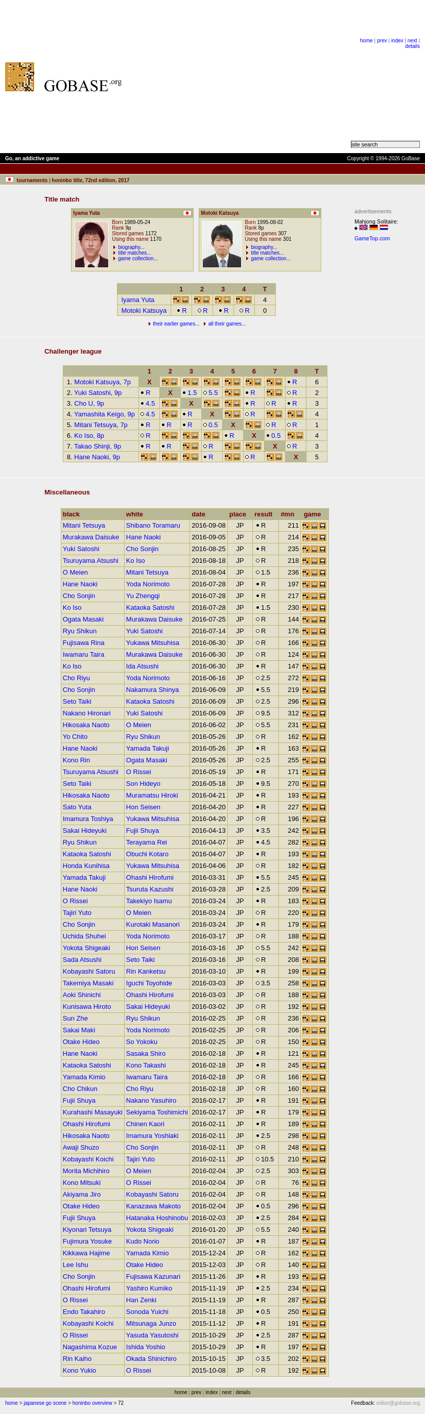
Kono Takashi (146, 1065)
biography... (131, 247)
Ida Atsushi (142, 666)
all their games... (227, 324)
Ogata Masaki (83, 619)
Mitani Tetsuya (84, 525)
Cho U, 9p (89, 403)
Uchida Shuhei (84, 936)
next (412, 40)
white (137, 514)
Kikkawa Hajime (86, 1253)
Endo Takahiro (84, 1312)
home (366, 40)
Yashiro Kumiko (149, 1288)
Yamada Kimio (84, 1077)
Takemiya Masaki (88, 983)
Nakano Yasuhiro (151, 1100)
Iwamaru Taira (83, 654)
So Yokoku (141, 1042)
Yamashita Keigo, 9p (104, 414)
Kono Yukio (80, 1370)
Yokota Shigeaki (86, 948)
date (201, 514)
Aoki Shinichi (82, 995)
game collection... (138, 258)
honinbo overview (92, 1403)
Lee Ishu (75, 1265)
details (412, 46)
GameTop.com (372, 238)
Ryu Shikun (80, 631)
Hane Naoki (143, 537)
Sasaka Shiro (146, 1053)
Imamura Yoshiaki (152, 1135)
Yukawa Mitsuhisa (152, 643)
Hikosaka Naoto (86, 725)
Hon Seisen (143, 807)
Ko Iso (135, 560)
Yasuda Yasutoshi (152, 1335)
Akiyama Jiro (82, 1194)
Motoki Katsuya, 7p (102, 382)
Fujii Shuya (142, 830)
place (240, 514)
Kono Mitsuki (82, 1182)
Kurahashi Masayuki (93, 1112)
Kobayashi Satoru (89, 971)
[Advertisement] (241, 76)
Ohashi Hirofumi (150, 877)
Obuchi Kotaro (147, 854)
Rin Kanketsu (146, 971)
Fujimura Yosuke (87, 1241)
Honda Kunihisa (86, 866)
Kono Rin (76, 760)
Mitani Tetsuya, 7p (101, 425)
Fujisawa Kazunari (153, 1276)
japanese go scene (44, 1403)
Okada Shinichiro (151, 1358)
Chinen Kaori (145, 1124)
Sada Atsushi (82, 959)
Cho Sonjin (142, 549)
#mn (289, 514)
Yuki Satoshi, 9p (98, 392)
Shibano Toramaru (153, 525)
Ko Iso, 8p (89, 435)
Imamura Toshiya (88, 819)
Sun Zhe (75, 1018)
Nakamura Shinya (152, 689)
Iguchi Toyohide (149, 983)
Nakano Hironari (87, 713)
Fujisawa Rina (84, 643)
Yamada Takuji (147, 748)
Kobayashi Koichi (88, 1159)
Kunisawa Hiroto (87, 1006)
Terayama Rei (146, 842)
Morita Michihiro (86, 1171)
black (73, 514)
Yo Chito (75, 736)
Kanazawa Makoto (153, 1206)
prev (382, 40)
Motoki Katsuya (144, 310)
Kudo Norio (142, 1241)
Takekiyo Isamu (149, 901)
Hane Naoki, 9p (97, 457)
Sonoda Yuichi (147, 1312)
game (315, 514)
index (397, 40)
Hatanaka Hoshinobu (157, 1218)
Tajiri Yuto (77, 912)
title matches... (134, 253)
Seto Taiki (77, 701)
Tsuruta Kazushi (150, 889)
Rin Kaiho (77, 1358)
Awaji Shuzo (81, 1147)
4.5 (147, 403)
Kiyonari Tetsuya (87, 1229)
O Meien (75, 572)
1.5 (189, 392)
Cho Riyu (76, 678)
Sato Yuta (77, 807)
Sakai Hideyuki (85, 830)
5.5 (210, 392)
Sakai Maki (79, 1030)
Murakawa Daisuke (91, 537)
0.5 (210, 425)
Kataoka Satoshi (150, 607)
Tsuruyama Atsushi (91, 560)
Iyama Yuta (137, 300)
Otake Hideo (81, 1042)
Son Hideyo (143, 783)
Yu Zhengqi (143, 596)
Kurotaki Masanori (153, 924)
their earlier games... (176, 324)
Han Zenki (141, 1300)
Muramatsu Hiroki (152, 795)
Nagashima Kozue (90, 1347)
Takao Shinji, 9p (97, 446)
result (265, 514)
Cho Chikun (80, 1089)
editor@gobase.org (398, 1403)
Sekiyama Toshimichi (157, 1112)
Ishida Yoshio (146, 1347)
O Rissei (138, 772)
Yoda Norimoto (148, 584)
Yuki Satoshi (81, 549)
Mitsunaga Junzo (151, 1323)
